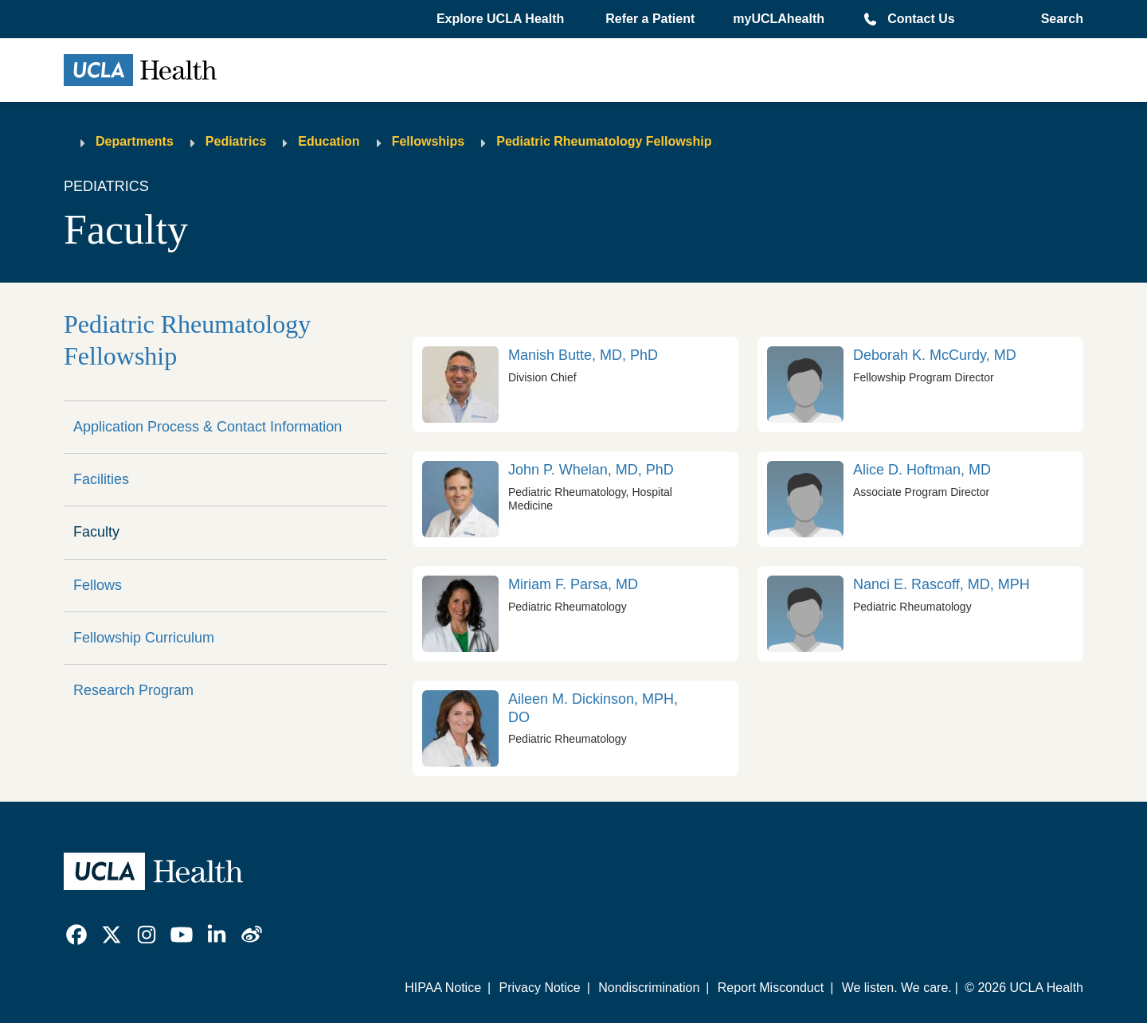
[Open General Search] (1057, 19)
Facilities (101, 479)
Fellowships (428, 141)
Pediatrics (236, 141)
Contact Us (920, 18)
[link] (575, 384)
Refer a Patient (650, 18)
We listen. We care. (897, 987)
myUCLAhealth (778, 18)
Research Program (133, 690)
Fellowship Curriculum (143, 638)
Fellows (97, 585)
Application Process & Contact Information (207, 427)
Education (328, 141)
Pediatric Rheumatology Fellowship (603, 141)
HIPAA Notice (443, 987)
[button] (501, 19)
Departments (135, 141)
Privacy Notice (539, 987)
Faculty (96, 532)
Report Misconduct (771, 987)
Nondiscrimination (648, 987)
